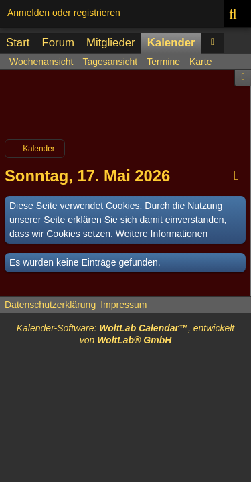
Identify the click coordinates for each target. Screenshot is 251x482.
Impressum (123, 304)
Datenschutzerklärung (50, 304)
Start (17, 42)
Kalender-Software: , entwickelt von (126, 334)
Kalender (171, 42)
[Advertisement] (125, 110)
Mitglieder (110, 42)
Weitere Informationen (161, 233)
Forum (57, 42)
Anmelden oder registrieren (63, 12)
